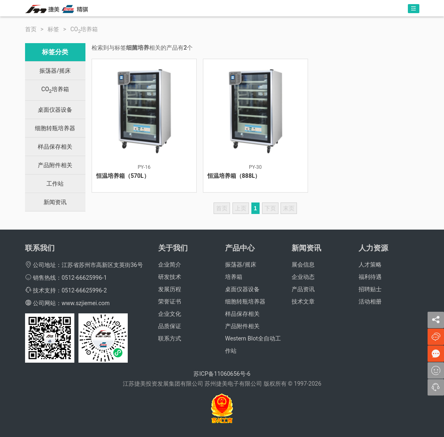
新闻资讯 (55, 202)
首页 (31, 29)
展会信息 (303, 264)
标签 (53, 29)
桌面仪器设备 (55, 109)
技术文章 (303, 301)
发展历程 (169, 289)
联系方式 (169, 338)
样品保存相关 (55, 146)
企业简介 (169, 264)
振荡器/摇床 (55, 70)
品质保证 (169, 326)
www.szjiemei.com (86, 303)
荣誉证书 (169, 301)
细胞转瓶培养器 (55, 128)
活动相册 (370, 301)
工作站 (55, 183)
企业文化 (169, 313)
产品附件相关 (55, 165)
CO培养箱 (84, 29)
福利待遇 (370, 277)
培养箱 (233, 277)
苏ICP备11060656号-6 (221, 373)
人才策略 (370, 264)
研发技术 (169, 277)
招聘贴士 (370, 289)
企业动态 (303, 277)
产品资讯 (303, 289)
